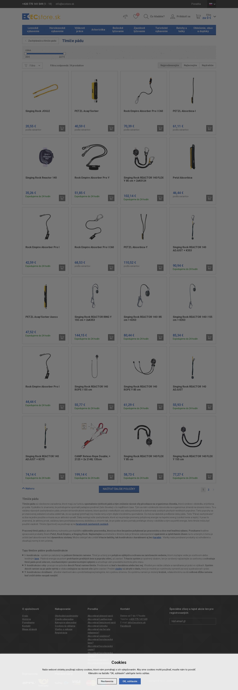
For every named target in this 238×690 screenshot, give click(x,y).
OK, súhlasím (130, 681)
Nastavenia (107, 681)
